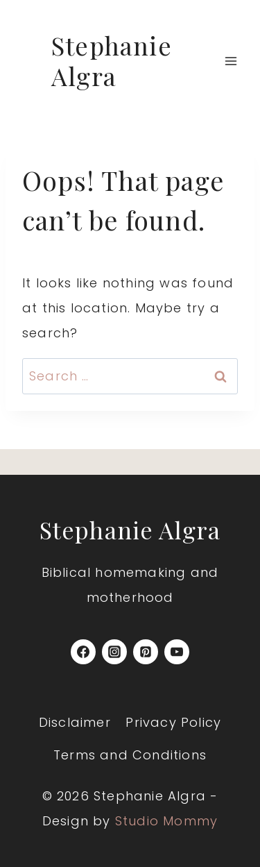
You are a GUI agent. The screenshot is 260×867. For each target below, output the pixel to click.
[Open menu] (230, 60)
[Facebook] (83, 651)
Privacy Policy (173, 722)
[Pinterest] (145, 651)
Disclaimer (75, 722)
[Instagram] (114, 651)
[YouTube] (176, 651)
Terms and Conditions (130, 755)
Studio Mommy (166, 821)
